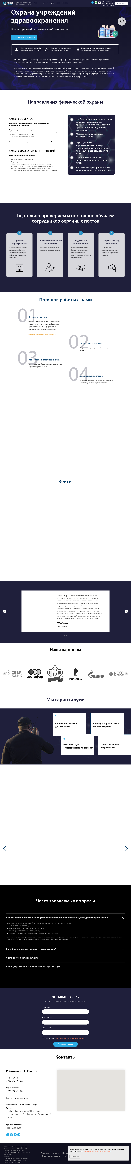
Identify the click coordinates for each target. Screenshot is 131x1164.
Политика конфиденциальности (14, 1148)
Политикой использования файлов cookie (97, 1151)
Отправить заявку (65, 1042)
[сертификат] (104, 846)
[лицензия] (27, 846)
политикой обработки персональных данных (70, 1035)
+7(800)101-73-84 (14, 1079)
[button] (121, 3)
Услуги (36, 3)
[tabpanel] (96, 145)
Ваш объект (46, 1025)
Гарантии (45, 3)
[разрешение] (66, 846)
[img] (8, 3)
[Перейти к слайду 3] (66, 635)
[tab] (34, 130)
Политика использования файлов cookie (17, 1150)
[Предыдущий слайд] (5, 527)
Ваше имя (46, 1005)
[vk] (7, 1132)
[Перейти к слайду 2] (64, 635)
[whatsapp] (18, 1132)
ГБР (65, 1154)
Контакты (65, 3)
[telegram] (15, 1132)
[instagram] (11, 1132)
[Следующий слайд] (126, 527)
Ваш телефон (47, 1015)
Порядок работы (55, 3)
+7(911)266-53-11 (14, 1075)
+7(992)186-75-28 (14, 1088)
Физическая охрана (51, 1154)
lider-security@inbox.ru (17, 1096)
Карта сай (7, 1152)
